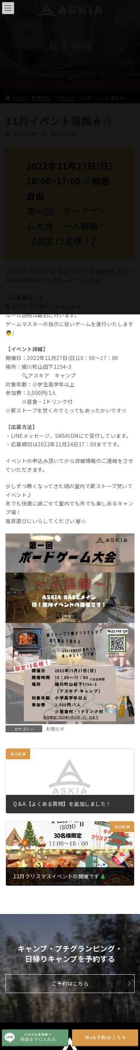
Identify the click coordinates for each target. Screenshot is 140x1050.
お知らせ (55, 728)
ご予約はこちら (70, 983)
